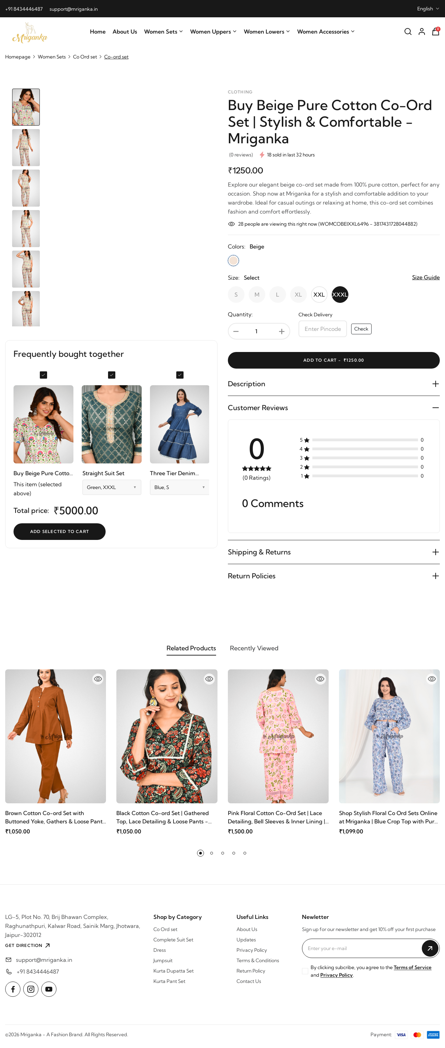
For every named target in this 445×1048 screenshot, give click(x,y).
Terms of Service (412, 971)
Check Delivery (315, 314)
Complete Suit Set (173, 944)
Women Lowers (267, 31)
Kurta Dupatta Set (173, 975)
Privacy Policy (252, 954)
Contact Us (249, 985)
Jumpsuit (162, 964)
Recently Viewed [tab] (271, 651)
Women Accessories (326, 31)
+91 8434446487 (24, 9)
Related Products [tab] (174, 651)
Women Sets (163, 31)
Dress (159, 954)
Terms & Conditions (258, 964)
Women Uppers (213, 31)
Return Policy (251, 975)
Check (361, 329)
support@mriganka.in (74, 9)
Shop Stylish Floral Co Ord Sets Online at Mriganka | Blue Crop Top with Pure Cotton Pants (388, 822)
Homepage (17, 57)
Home (98, 31)
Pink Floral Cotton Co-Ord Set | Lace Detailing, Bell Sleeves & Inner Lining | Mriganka (276, 822)
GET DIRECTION (28, 949)
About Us (125, 31)
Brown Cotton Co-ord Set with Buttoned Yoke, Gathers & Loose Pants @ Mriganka (55, 822)
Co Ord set (85, 57)
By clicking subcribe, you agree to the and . (371, 975)
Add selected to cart (59, 531)
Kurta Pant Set (169, 985)
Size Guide (426, 277)
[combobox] (428, 8)
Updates (246, 944)
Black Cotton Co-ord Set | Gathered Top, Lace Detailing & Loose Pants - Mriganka (162, 822)
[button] (200, 857)
